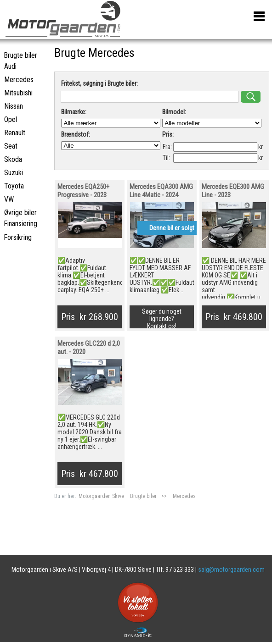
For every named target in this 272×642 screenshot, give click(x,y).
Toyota (14, 186)
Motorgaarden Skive (102, 496)
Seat (10, 146)
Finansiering (20, 223)
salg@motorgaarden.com (231, 569)
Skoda (13, 159)
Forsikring (18, 237)
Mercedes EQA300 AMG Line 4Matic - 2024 (161, 191)
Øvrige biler (20, 212)
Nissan (13, 106)
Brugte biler (143, 496)
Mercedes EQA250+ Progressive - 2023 (83, 191)
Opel (10, 119)
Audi (10, 66)
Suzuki (13, 172)
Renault (14, 132)
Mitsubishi (18, 93)
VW (9, 199)
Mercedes (184, 496)
